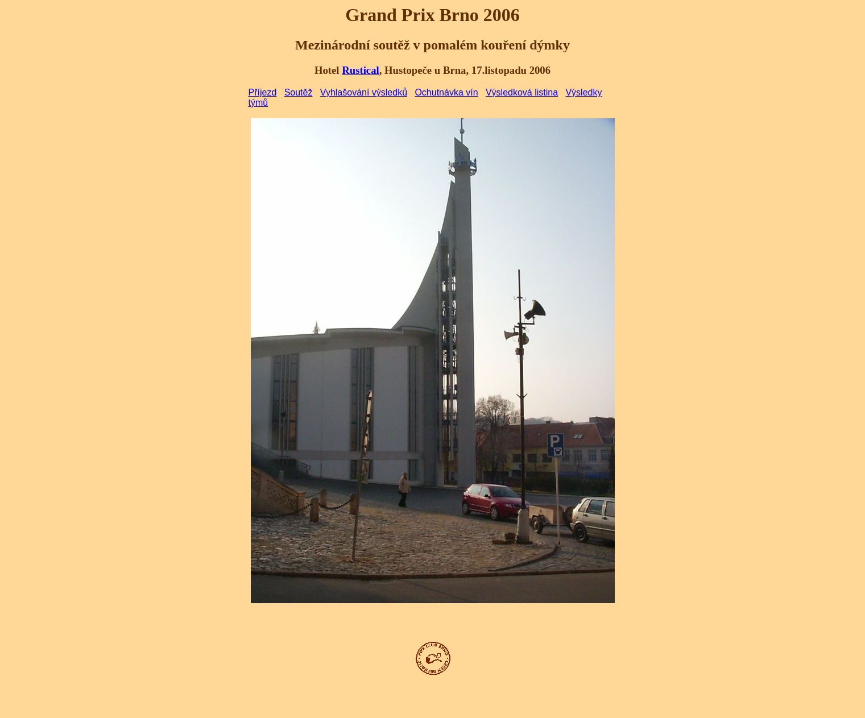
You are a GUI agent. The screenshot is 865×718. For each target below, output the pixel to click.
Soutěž (298, 92)
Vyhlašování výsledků (363, 92)
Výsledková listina (522, 92)
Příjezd (263, 92)
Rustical (360, 70)
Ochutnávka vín (446, 92)
